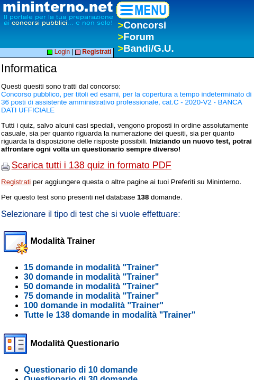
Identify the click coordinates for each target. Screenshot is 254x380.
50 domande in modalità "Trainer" (91, 286)
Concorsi (141, 25)
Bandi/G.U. (145, 48)
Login (58, 51)
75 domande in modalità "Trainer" (91, 295)
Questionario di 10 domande (81, 369)
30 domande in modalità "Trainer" (91, 276)
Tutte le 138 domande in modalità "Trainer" (109, 314)
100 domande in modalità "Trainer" (94, 305)
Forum (135, 36)
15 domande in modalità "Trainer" (91, 267)
